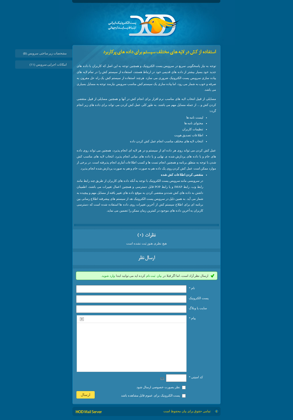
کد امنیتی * (196, 377)
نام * (192, 288)
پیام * (192, 318)
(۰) (140, 235)
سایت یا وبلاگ (198, 308)
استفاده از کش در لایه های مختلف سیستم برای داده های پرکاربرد (159, 52)
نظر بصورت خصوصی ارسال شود (158, 387)
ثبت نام (151, 275)
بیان (159, 275)
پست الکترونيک (199, 298)
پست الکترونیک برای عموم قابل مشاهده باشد (150, 395)
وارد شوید (108, 275)
